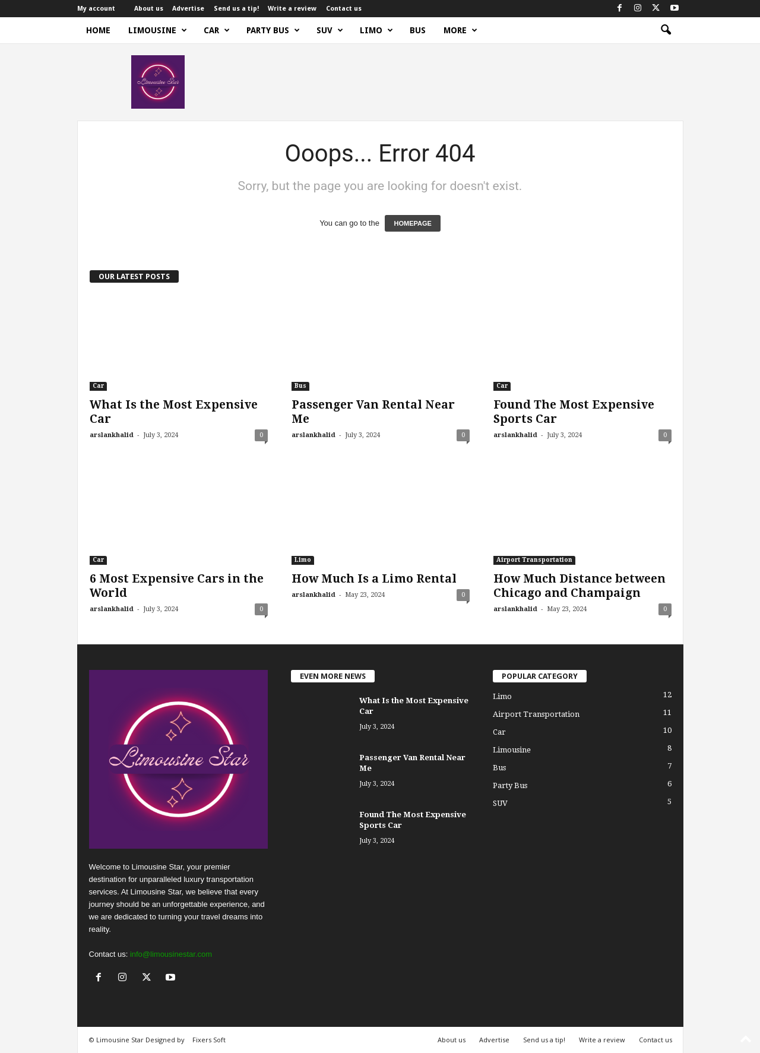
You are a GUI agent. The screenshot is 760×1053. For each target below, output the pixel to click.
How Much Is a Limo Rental (374, 579)
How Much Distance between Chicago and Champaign (579, 586)
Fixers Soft (209, 1039)
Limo (376, 30)
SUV (329, 30)
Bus (418, 30)
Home (98, 30)
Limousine (157, 30)
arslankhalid (112, 435)
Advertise (188, 8)
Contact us (344, 8)
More (460, 30)
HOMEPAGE (412, 223)
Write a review (292, 8)
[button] (666, 30)
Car (217, 30)
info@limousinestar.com (171, 954)
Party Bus (273, 30)
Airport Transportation (534, 559)
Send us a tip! (236, 8)
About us (148, 8)
